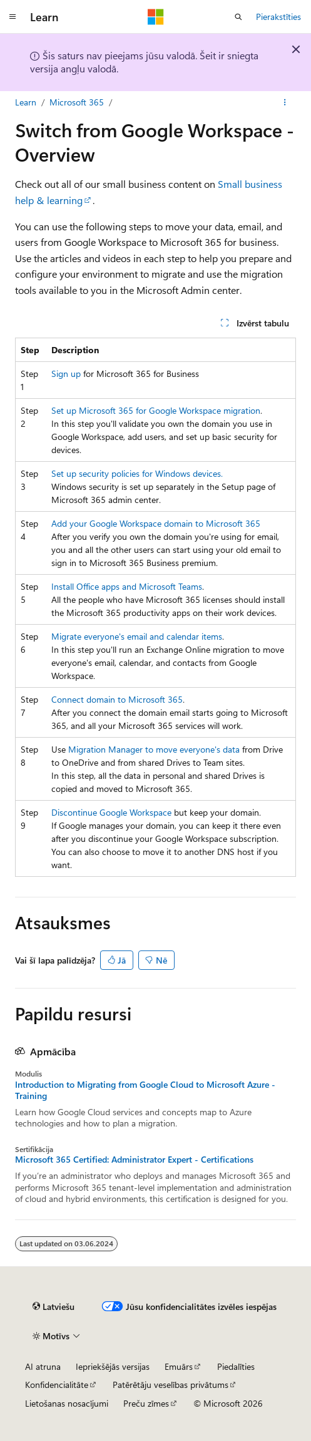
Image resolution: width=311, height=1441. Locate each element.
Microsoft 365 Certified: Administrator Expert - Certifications (134, 1159)
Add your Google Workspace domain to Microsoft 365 (155, 523)
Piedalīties (236, 1366)
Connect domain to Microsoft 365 (117, 699)
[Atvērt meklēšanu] (238, 17)
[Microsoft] (156, 17)
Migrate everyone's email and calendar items (136, 636)
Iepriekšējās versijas (113, 1366)
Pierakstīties (278, 16)
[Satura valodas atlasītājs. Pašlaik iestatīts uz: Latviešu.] (53, 1307)
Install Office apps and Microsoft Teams (126, 586)
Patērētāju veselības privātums (170, 1384)
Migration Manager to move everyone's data (154, 749)
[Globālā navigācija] (12, 17)
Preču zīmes (146, 1403)
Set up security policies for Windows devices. (137, 473)
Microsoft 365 (76, 102)
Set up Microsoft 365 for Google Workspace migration (155, 410)
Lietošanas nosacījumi (66, 1403)
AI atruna (43, 1366)
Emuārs (179, 1366)
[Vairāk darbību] (285, 102)
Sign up (66, 373)
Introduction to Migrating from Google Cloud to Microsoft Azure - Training (145, 1090)
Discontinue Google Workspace (111, 812)
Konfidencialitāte (56, 1384)
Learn (25, 102)
